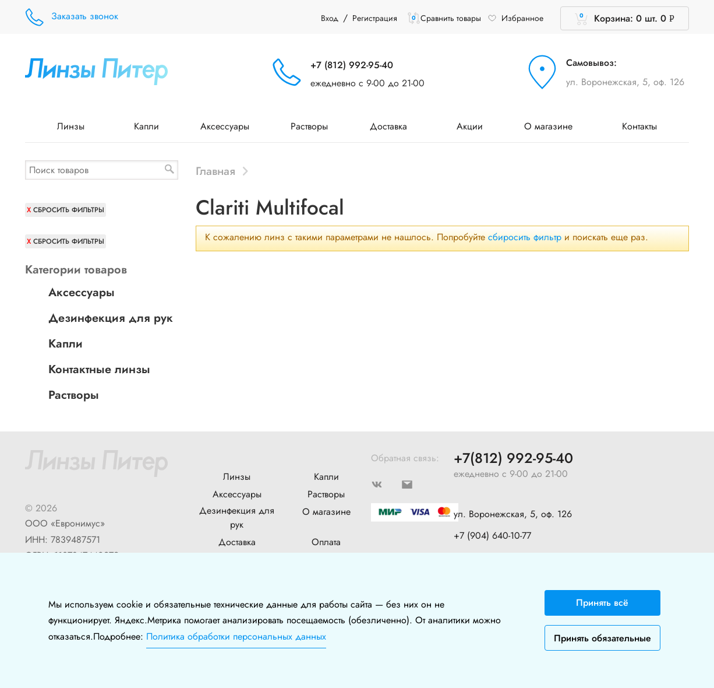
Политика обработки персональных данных (236, 636)
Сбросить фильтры (68, 210)
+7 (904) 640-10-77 (492, 535)
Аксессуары (224, 126)
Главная (215, 171)
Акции (470, 126)
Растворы (309, 126)
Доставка (392, 126)
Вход (329, 18)
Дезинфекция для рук (110, 318)
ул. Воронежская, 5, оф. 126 (625, 82)
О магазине (552, 126)
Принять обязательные (602, 638)
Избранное (515, 18)
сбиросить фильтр (524, 237)
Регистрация (374, 18)
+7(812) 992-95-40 (513, 458)
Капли (146, 126)
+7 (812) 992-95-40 (351, 65)
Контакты (639, 126)
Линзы (75, 126)
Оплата (326, 542)
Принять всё (602, 602)
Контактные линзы (99, 369)
